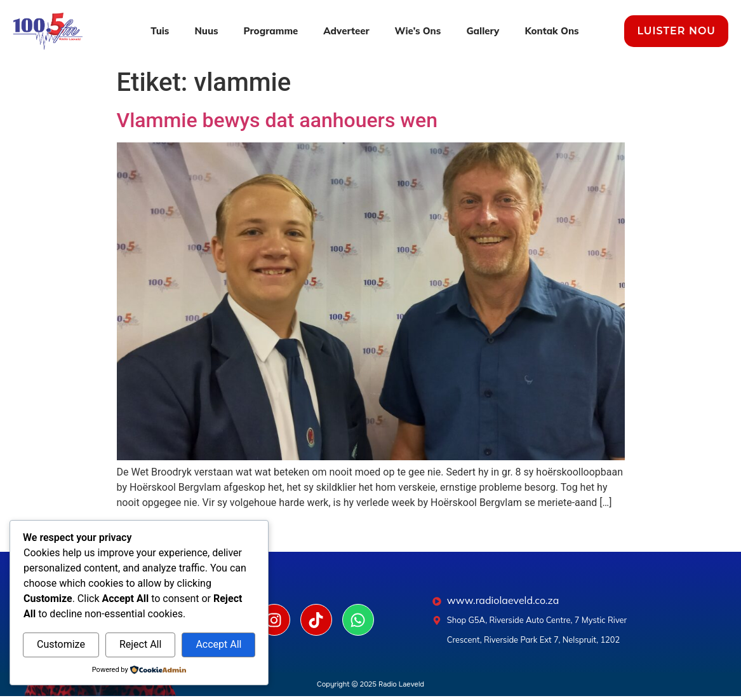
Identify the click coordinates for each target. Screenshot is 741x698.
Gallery (482, 31)
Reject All (140, 644)
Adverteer (346, 31)
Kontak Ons (551, 31)
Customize (61, 644)
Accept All (218, 644)
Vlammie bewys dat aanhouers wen (277, 120)
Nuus (206, 31)
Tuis (159, 31)
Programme (271, 31)
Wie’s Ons (418, 31)
